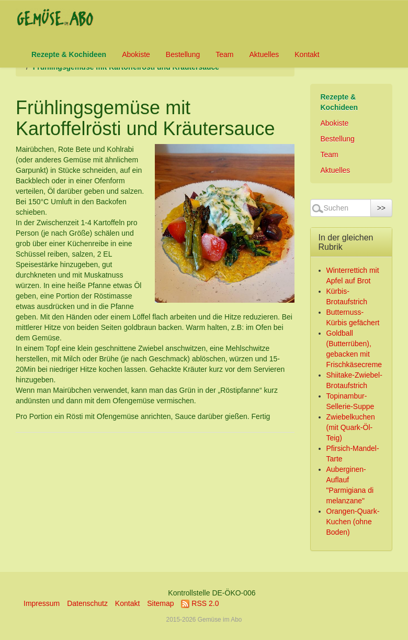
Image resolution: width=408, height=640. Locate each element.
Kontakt (306, 54)
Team (224, 54)
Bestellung (183, 54)
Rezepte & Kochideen (68, 54)
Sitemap (160, 603)
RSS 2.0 (200, 603)
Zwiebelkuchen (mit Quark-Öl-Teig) (350, 427)
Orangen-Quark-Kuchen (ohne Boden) (353, 521)
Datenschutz (87, 603)
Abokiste (136, 54)
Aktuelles (264, 54)
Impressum (42, 603)
